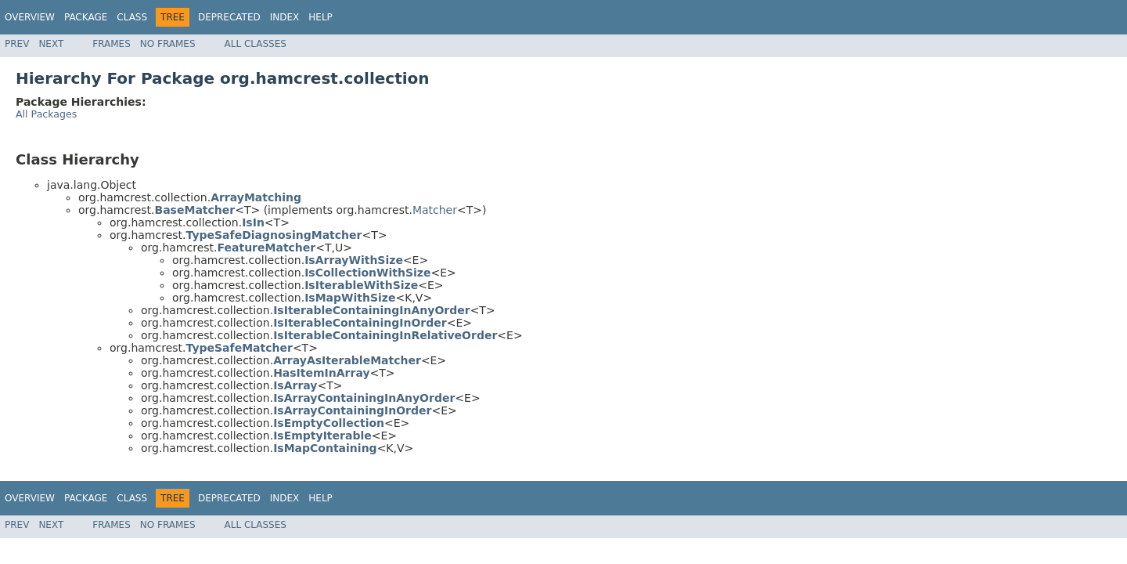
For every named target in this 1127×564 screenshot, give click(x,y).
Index (285, 17)
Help (320, 17)
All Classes (255, 43)
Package (85, 17)
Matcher (434, 210)
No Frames (168, 43)
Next (50, 43)
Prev (17, 43)
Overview (30, 17)
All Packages (46, 114)
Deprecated (229, 17)
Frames (111, 43)
